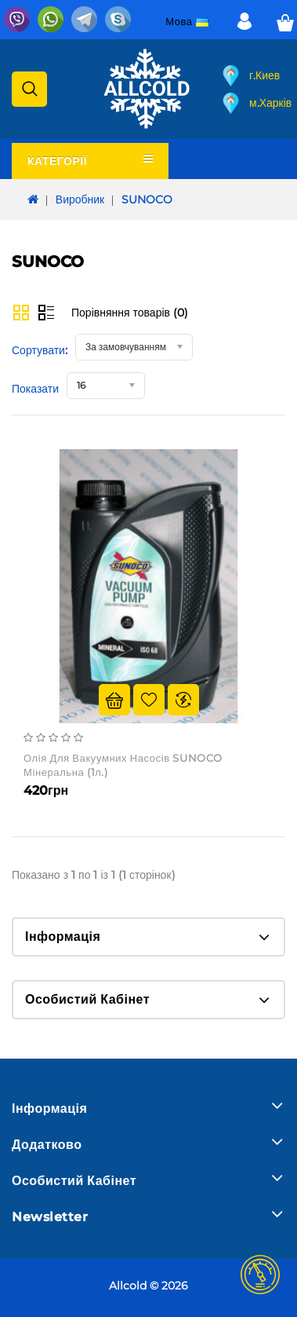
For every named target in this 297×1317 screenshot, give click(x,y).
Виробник (80, 199)
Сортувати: (39, 350)
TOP (260, 1274)
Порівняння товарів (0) (129, 312)
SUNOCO (146, 199)
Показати (35, 389)
